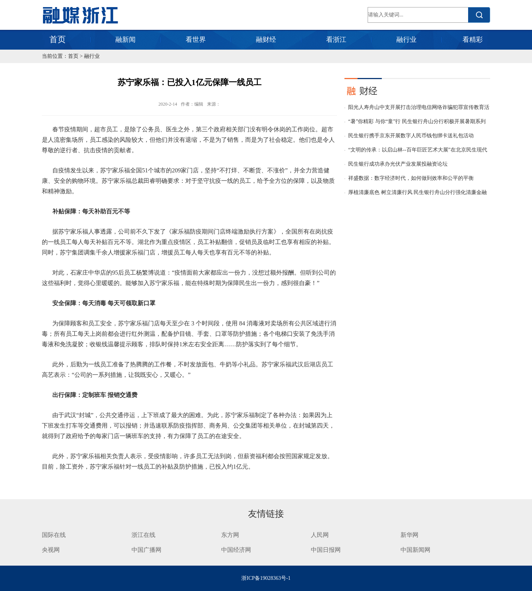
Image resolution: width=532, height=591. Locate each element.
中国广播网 (146, 550)
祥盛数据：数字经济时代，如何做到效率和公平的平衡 (411, 178)
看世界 (196, 39)
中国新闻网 (415, 550)
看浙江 (336, 39)
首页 (57, 39)
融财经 (266, 39)
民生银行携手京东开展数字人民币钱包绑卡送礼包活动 (411, 135)
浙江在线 (143, 535)
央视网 (51, 550)
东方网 (230, 535)
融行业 (406, 39)
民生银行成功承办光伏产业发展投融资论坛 (398, 164)
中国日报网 (326, 550)
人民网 (320, 535)
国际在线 (54, 535)
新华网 (409, 535)
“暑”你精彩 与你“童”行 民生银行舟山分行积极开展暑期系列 (417, 121)
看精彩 (473, 39)
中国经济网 (236, 550)
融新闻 (125, 39)
